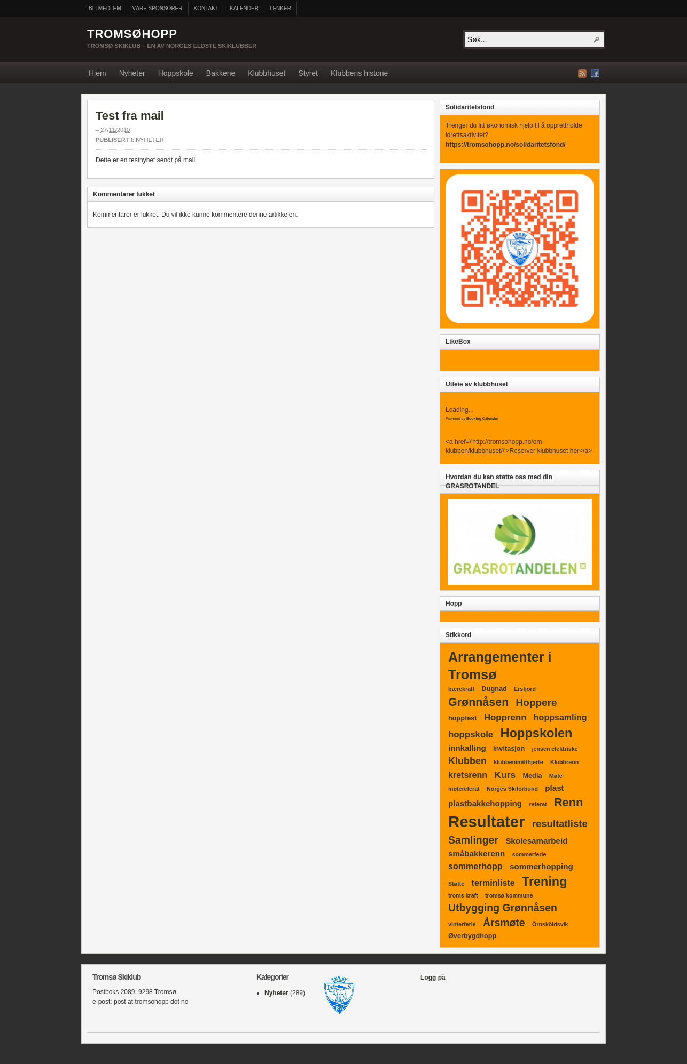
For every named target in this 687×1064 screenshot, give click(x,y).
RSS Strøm (582, 73)
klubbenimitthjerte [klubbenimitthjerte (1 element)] (518, 762)
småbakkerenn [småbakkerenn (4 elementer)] (476, 853)
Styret (308, 73)
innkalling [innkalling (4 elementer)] (467, 747)
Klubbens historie (359, 73)
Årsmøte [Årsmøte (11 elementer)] (504, 922)
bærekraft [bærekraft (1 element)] (461, 689)
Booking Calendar (482, 418)
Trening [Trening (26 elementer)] (544, 881)
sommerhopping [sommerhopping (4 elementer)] (541, 866)
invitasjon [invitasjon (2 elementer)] (509, 748)
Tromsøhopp (132, 34)
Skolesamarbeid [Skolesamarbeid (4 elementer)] (536, 840)
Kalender (244, 8)
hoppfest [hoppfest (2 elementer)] (462, 718)
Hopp (454, 603)
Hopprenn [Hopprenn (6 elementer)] (505, 717)
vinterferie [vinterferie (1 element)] (462, 924)
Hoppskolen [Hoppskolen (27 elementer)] (537, 733)
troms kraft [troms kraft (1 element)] (463, 895)
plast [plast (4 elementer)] (554, 787)
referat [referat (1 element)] (538, 804)
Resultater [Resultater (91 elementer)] (486, 821)
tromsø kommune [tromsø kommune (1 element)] (509, 895)
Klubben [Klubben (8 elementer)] (467, 761)
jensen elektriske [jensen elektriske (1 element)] (555, 748)
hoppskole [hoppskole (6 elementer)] (470, 734)
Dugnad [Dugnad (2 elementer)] (494, 689)
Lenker (280, 8)
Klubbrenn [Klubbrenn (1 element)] (564, 762)
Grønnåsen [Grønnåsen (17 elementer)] (478, 702)
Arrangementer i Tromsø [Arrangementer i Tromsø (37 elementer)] (499, 665)
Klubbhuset (266, 73)
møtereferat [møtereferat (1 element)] (464, 788)
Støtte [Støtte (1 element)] (456, 883)
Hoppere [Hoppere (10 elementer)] (536, 702)
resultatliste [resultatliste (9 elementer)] (560, 823)
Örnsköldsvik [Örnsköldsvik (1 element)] (550, 924)
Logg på (433, 977)
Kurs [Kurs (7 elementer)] (505, 774)
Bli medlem (105, 8)
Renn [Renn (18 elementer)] (568, 802)
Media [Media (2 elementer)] (532, 776)
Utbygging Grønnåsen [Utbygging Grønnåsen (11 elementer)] (502, 908)
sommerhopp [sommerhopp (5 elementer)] (475, 866)
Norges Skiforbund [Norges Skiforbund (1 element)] (512, 788)
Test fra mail (130, 115)
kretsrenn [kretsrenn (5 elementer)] (467, 775)
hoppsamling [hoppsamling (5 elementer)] (560, 717)
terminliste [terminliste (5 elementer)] (493, 882)
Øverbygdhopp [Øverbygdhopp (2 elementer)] (472, 936)
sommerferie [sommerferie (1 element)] (529, 854)
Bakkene (220, 73)
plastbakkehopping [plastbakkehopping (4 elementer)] (485, 803)
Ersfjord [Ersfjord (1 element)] (525, 689)
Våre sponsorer (157, 8)
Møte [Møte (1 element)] (556, 776)
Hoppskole (175, 73)
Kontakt (206, 8)
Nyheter (132, 73)
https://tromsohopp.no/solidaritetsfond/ (506, 144)
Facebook (595, 73)
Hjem (97, 73)
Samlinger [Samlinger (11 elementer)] (473, 840)
